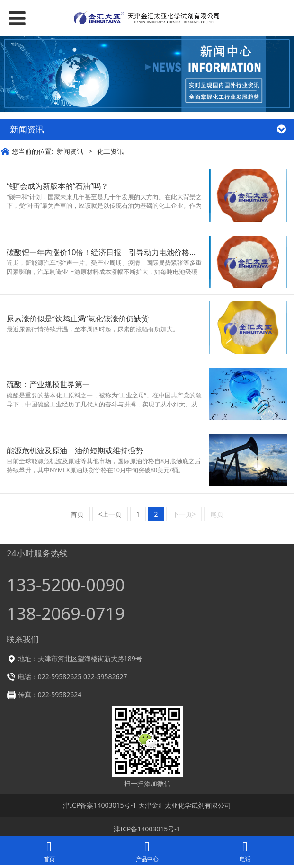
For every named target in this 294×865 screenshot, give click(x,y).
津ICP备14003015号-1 (147, 828)
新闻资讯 (70, 151)
